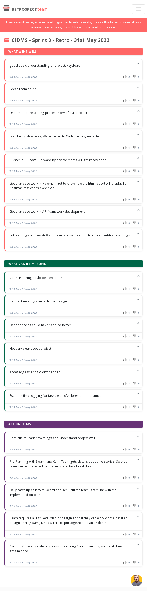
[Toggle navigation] (138, 9)
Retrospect (25, 9)
